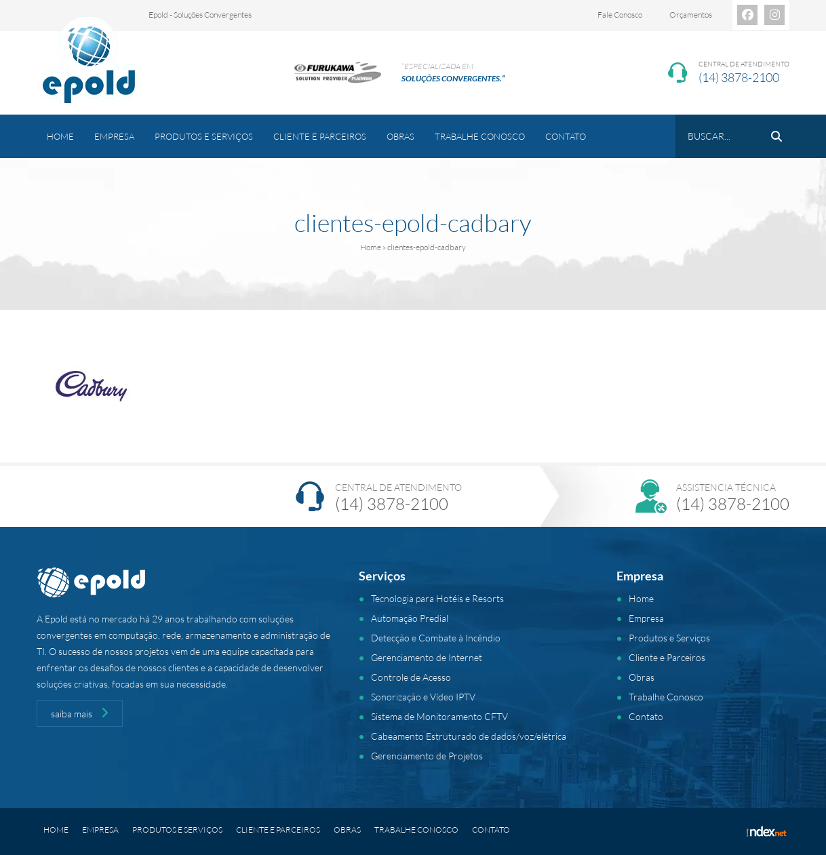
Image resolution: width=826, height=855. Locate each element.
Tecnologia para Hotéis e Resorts (437, 598)
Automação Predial (409, 618)
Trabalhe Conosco (480, 136)
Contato (565, 136)
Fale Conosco (619, 14)
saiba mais (80, 713)
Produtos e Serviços (204, 136)
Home (60, 136)
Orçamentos (690, 14)
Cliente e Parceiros (319, 136)
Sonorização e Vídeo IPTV (423, 696)
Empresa (114, 136)
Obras (400, 136)
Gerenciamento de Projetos (427, 755)
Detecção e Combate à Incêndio (435, 637)
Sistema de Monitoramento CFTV (439, 716)
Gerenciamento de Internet (426, 657)
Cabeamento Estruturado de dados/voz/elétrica (468, 736)
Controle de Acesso (411, 677)
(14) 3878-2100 (739, 77)
